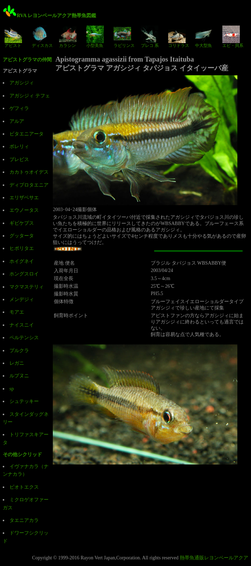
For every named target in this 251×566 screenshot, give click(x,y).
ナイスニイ (21, 325)
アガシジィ (21, 82)
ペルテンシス (24, 337)
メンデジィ (21, 299)
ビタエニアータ (26, 134)
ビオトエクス (24, 487)
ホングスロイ (24, 274)
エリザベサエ (24, 197)
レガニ (16, 363)
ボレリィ (19, 146)
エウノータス (24, 210)
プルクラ (19, 350)
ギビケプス (21, 223)
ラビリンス (124, 37)
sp (11, 388)
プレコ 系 (150, 37)
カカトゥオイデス (29, 172)
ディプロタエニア (29, 185)
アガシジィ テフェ (29, 95)
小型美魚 (95, 37)
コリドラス (178, 37)
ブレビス (19, 159)
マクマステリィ (26, 286)
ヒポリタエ (21, 248)
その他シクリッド (22, 454)
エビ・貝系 (232, 37)
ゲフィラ (19, 108)
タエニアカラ (24, 520)
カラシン (68, 37)
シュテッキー (24, 401)
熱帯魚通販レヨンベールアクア (214, 557)
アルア (16, 121)
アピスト (13, 37)
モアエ (16, 312)
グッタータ (21, 235)
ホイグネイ (21, 261)
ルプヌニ (19, 375)
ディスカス (42, 37)
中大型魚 (204, 37)
